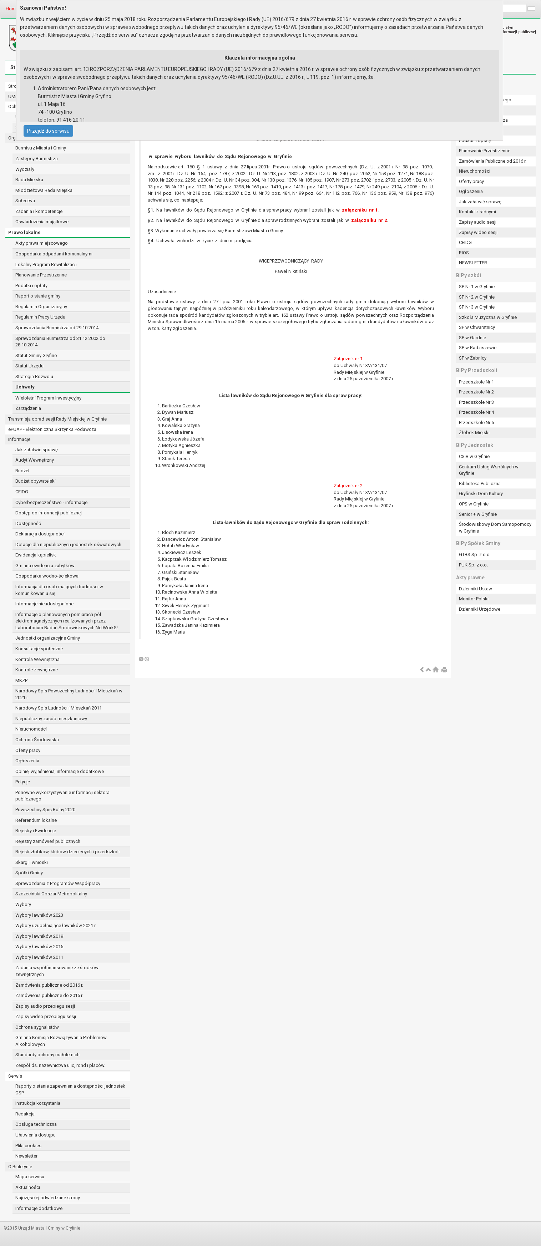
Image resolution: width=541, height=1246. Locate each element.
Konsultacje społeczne (39, 648)
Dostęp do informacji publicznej (48, 512)
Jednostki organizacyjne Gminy (47, 638)
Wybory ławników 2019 (39, 936)
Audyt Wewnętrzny (34, 460)
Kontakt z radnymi (477, 211)
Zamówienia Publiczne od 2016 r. (492, 161)
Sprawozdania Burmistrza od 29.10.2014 (56, 327)
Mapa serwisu (29, 1176)
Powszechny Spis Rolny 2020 (45, 809)
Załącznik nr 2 (348, 485)
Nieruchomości (31, 729)
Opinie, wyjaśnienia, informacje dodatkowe (59, 771)
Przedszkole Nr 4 (476, 412)
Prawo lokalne (24, 232)
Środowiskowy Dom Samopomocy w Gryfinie (495, 528)
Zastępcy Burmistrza (36, 158)
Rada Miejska (29, 179)
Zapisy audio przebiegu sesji (45, 1006)
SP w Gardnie (472, 337)
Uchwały (25, 387)
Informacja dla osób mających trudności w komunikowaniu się (59, 590)
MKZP (21, 680)
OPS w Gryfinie (474, 504)
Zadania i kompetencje (38, 211)
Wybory (23, 904)
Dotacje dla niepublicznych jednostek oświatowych (68, 544)
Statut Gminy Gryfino (36, 355)
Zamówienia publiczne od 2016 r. (49, 985)
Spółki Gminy (29, 872)
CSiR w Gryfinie (474, 456)
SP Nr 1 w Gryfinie (477, 286)
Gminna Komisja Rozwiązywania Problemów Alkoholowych (61, 1041)
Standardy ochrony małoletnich (47, 1054)
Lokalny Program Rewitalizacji (46, 264)
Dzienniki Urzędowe (479, 609)
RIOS (464, 252)
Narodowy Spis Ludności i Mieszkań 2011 (58, 708)
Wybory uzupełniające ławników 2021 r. (55, 925)
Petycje (22, 781)
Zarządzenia (28, 408)
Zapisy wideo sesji (478, 232)
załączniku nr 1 (360, 210)
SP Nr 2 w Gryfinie (477, 297)
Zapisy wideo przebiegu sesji (45, 1016)
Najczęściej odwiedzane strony (47, 1197)
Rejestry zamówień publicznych (47, 841)
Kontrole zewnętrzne (36, 669)
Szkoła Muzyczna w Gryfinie (488, 317)
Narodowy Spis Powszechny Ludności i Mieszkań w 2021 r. (68, 694)
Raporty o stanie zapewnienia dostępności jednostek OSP (70, 1089)
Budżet (22, 470)
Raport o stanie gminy (37, 296)
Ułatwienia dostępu (35, 1135)
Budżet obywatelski (35, 481)
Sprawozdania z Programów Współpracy (57, 883)
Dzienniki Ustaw (475, 588)
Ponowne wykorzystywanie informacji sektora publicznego (62, 796)
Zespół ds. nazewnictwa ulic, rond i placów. (60, 1065)
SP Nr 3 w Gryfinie (477, 307)
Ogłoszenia (27, 760)
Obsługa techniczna (36, 1124)
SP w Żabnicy (472, 358)
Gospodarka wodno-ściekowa (47, 576)
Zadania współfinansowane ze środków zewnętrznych (56, 971)
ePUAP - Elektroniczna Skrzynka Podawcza (52, 429)
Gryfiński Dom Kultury (481, 493)
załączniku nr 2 (369, 220)
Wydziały (24, 169)
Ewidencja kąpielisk (35, 555)
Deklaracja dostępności (40, 533)
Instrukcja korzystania (37, 1103)
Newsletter (26, 1156)
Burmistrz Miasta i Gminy (40, 148)
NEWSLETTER (473, 262)
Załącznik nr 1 (348, 358)
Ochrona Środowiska (37, 739)
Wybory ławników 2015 (39, 946)
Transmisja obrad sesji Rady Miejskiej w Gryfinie (57, 419)
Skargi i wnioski (31, 862)
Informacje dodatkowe (38, 1208)
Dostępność (28, 523)
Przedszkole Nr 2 (476, 392)
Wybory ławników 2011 (39, 957)
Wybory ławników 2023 (39, 915)
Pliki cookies (28, 1145)
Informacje (19, 439)
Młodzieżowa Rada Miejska (43, 190)
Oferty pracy (27, 750)
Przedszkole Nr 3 (476, 402)
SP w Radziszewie (477, 347)
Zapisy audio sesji (477, 222)
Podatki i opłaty (31, 285)
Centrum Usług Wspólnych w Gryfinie (489, 470)
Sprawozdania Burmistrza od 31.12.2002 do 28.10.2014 (60, 342)
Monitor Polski (474, 598)
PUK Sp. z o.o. (473, 565)
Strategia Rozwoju (34, 376)
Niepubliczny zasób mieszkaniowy (51, 718)
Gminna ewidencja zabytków (45, 565)
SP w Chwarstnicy (477, 327)
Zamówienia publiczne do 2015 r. (49, 995)
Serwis (15, 1076)
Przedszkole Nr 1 (476, 382)
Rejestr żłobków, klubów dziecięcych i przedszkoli (67, 851)
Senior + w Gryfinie (478, 514)
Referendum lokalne (36, 820)
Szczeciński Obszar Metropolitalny (51, 893)
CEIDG (21, 491)
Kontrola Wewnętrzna (37, 659)
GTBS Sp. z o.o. (475, 554)
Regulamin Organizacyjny (41, 306)
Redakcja (25, 1114)
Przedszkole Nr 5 (476, 422)
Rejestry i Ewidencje (35, 830)
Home (12, 8)
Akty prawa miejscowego (41, 243)
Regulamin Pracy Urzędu (40, 317)
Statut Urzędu (29, 365)
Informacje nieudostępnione (44, 603)
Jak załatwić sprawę (36, 449)
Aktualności (27, 1187)
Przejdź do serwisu (48, 131)
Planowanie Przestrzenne (41, 275)
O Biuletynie (20, 1166)
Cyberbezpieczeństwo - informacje (51, 502)
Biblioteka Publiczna (480, 483)
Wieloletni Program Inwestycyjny (48, 398)
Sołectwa (25, 200)
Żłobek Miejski (474, 432)
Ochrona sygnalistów (37, 1027)
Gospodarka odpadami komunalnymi (53, 253)
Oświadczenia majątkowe (42, 221)
